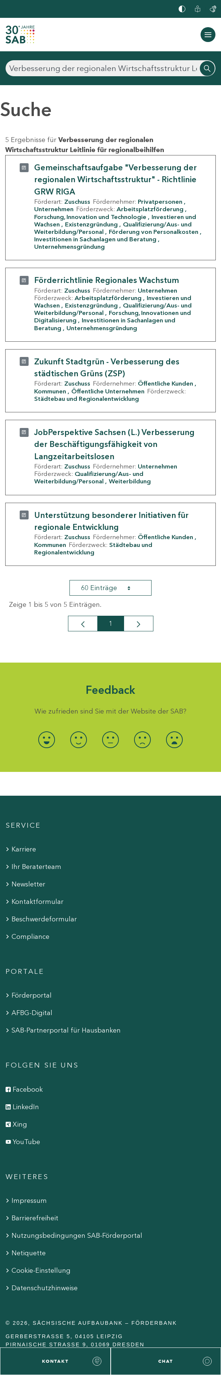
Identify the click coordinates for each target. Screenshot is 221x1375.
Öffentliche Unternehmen (107, 391)
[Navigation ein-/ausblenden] (208, 34)
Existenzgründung (91, 224)
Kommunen (50, 391)
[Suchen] (110, 68)
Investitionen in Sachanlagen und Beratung (95, 239)
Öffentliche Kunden (165, 383)
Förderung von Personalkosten (153, 231)
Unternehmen (54, 209)
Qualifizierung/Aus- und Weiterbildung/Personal (88, 477)
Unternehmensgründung (69, 246)
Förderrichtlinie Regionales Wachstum (106, 280)
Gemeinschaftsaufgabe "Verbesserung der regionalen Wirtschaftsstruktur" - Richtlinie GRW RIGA (115, 179)
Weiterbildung (130, 481)
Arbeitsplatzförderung (150, 209)
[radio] (47, 739)
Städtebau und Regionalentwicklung (86, 398)
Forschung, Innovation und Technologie (90, 216)
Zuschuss (77, 201)
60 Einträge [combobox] (112, 587)
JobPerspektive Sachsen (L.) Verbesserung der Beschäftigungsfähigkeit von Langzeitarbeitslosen (114, 444)
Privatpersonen (160, 201)
